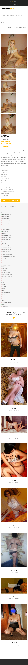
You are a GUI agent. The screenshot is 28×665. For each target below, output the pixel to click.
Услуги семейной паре (7, 220)
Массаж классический (7, 254)
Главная (3, 15)
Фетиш (3, 297)
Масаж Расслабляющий (7, 258)
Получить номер (10, 200)
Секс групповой (5, 241)
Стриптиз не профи (6, 247)
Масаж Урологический (7, 261)
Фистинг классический (7, 281)
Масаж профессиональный (8, 256)
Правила (8, 1)
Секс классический (6, 214)
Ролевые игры (5, 306)
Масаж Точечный (6, 263)
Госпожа (4, 286)
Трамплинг (4, 299)
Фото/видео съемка (6, 302)
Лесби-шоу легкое (6, 251)
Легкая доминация (6, 292)
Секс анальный (5, 216)
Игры (3, 290)
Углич (15, 4)
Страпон (4, 270)
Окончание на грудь (6, 235)
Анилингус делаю (6, 272)
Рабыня (3, 288)
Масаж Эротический (6, 265)
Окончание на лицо (6, 237)
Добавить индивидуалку (19, 1)
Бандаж (3, 284)
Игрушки (4, 233)
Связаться (12, 206)
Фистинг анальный (6, 279)
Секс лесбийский (6, 218)
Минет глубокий (5, 227)
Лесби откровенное (6, 249)
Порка (3, 294)
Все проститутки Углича (14, 15)
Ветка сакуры (5, 268)
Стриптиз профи (6, 245)
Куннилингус (5, 231)
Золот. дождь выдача (7, 274)
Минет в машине (6, 229)
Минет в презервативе (7, 223)
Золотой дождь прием (7, 276)
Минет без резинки (6, 225)
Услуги (3, 206)
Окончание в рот (6, 239)
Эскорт (3, 304)
